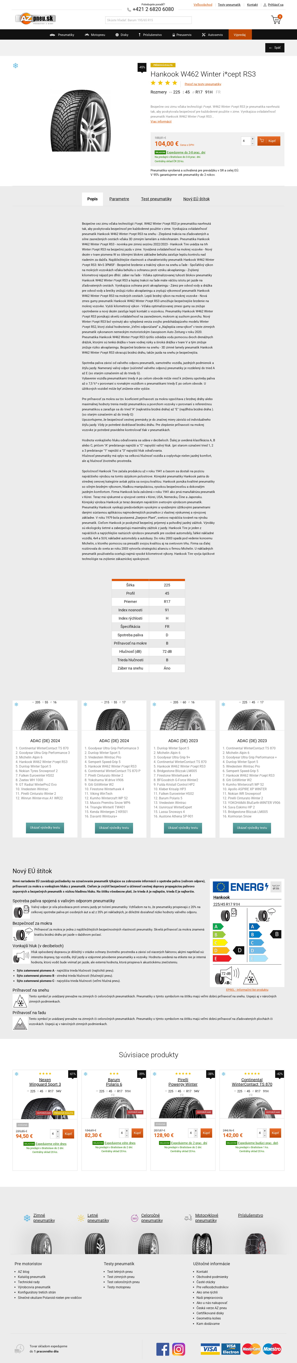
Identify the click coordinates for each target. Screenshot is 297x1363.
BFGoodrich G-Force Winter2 (177, 780)
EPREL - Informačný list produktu (247, 989)
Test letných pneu (120, 1252)
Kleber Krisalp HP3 (172, 789)
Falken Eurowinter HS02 (36, 775)
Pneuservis (180, 36)
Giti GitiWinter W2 (101, 784)
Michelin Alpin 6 (30, 757)
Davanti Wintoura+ (103, 816)
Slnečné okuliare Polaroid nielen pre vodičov (50, 1278)
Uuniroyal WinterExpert (175, 807)
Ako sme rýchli (207, 1273)
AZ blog (23, 1252)
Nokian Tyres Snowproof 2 (38, 771)
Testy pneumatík (229, 5)
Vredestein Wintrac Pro (104, 757)
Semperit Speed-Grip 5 (104, 762)
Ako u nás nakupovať (211, 1283)
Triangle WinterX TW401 (107, 807)
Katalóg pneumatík (32, 1257)
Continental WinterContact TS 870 (44, 748)
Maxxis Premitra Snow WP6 (110, 802)
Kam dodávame (208, 1304)
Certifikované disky (210, 1294)
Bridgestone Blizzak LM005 (177, 771)
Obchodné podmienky (212, 1257)
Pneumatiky (57, 36)
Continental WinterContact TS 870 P (114, 771)
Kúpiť (266, 140)
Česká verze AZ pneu (211, 1289)
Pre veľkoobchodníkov (212, 1268)
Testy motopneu (119, 1268)
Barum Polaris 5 (170, 798)
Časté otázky (205, 1263)
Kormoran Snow (239, 816)
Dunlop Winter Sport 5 (35, 766)
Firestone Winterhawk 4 (107, 789)
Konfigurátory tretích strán (37, 1273)
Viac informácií (161, 121)
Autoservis (212, 36)
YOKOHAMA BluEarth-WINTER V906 (254, 802)
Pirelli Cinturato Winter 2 (38, 793)
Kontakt (252, 5)
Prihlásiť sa (272, 5)
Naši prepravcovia (209, 1278)
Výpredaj (242, 35)
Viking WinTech (101, 793)
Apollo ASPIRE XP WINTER (247, 789)
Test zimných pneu (120, 1257)
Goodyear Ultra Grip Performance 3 (44, 753)
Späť (277, 48)
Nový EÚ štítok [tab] (197, 198)
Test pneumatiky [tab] (156, 198)
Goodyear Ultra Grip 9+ (173, 757)
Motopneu (91, 36)
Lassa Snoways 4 (172, 812)
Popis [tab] (92, 198)
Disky (119, 36)
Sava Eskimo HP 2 (241, 807)
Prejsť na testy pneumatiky (203, 84)
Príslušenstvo (150, 35)
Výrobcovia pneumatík (34, 1268)
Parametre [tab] (119, 198)
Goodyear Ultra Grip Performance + (251, 757)
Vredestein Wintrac (34, 789)
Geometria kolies (208, 1299)
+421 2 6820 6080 (153, 9)
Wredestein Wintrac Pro (243, 766)
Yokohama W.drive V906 (106, 780)
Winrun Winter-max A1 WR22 (42, 798)
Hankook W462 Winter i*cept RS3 (43, 762)
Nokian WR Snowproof (244, 793)
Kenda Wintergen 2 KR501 (109, 812)
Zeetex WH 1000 (31, 780)
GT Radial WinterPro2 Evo (38, 784)
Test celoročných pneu (123, 1263)
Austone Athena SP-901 (176, 816)
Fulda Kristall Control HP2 (176, 784)
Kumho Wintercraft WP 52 (109, 798)
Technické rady (29, 1263)
